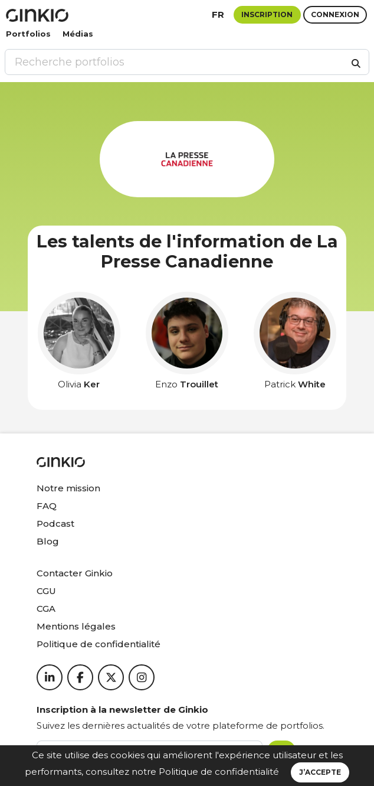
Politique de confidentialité (219, 771)
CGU (46, 590)
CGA (46, 608)
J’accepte (320, 772)
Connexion (335, 14)
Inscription (267, 14)
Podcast (55, 523)
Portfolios (28, 33)
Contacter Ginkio (75, 573)
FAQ (47, 505)
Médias (78, 33)
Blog (48, 541)
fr (218, 14)
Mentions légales (76, 626)
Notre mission (68, 488)
